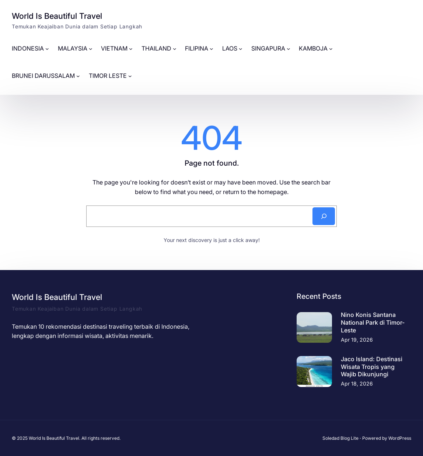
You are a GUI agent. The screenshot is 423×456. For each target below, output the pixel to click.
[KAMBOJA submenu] (331, 49)
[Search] (323, 216)
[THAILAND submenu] (174, 49)
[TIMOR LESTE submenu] (130, 76)
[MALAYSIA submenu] (90, 49)
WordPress (399, 438)
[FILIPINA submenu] (211, 49)
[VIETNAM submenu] (131, 49)
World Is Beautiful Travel (57, 16)
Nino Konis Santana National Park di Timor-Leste (373, 322)
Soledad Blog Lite (340, 438)
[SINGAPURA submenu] (288, 49)
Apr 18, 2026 (357, 383)
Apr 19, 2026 (357, 339)
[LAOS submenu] (240, 49)
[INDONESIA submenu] (47, 49)
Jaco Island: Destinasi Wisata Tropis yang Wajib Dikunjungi (371, 366)
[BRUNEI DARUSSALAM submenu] (78, 76)
